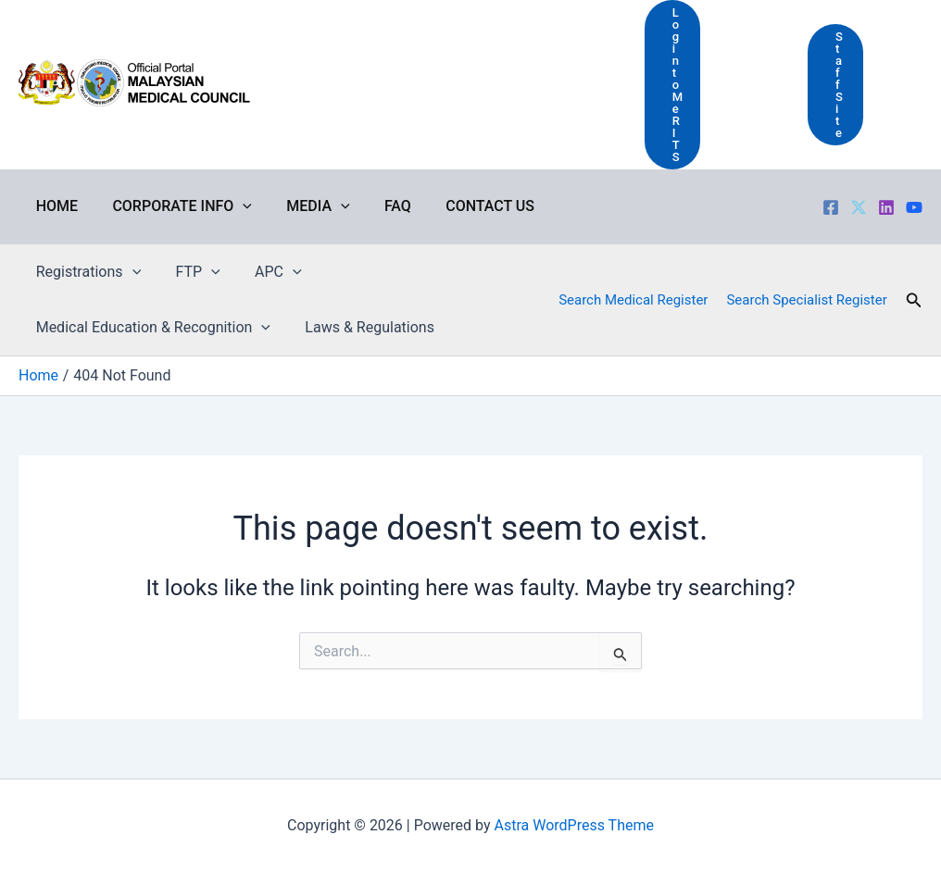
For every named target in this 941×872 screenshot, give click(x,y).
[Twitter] (858, 207)
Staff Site (839, 85)
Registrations (85, 272)
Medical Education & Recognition (150, 327)
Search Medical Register (633, 300)
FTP (190, 272)
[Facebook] (830, 207)
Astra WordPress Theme (574, 825)
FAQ (380, 206)
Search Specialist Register (806, 300)
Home (54, 206)
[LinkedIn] (886, 207)
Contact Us (467, 206)
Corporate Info (175, 206)
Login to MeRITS (677, 85)
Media (305, 206)
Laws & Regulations (362, 327)
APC (266, 272)
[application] (235, 206)
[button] (914, 300)
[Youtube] (914, 207)
